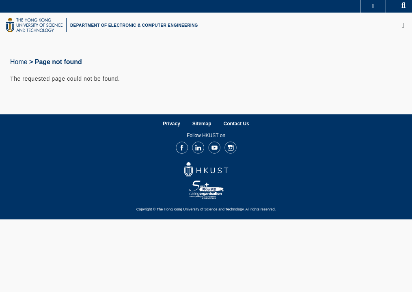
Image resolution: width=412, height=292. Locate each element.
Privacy (171, 124)
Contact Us (236, 124)
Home (19, 61)
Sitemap (201, 124)
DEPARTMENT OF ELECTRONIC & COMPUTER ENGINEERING (134, 25)
